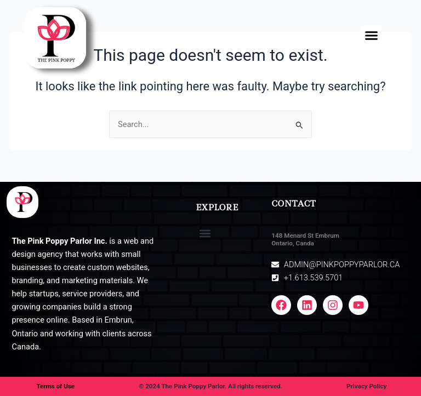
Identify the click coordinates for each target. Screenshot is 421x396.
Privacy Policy (366, 386)
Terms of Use (55, 386)
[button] (371, 35)
